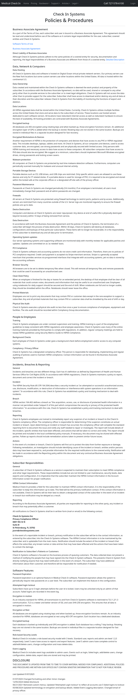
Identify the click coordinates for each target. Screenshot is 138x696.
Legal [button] (74, 3)
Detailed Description (115, 59)
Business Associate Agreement (26, 48)
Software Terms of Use (23, 44)
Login (133, 3)
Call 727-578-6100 (114, 3)
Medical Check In (11, 3)
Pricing (34, 3)
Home (26, 3)
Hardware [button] (43, 3)
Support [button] (54, 3)
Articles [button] (65, 3)
